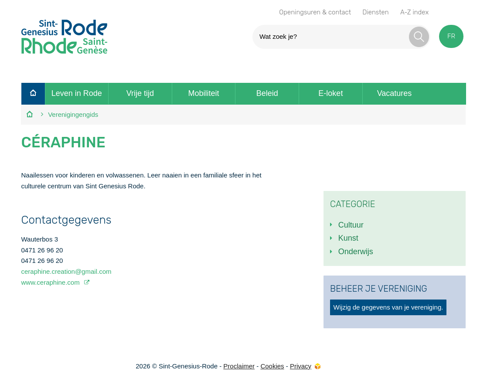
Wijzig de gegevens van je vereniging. (388, 307)
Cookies (272, 366)
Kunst (348, 238)
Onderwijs (355, 251)
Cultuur (351, 225)
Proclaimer (239, 366)
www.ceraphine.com (51, 282)
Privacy (300, 366)
